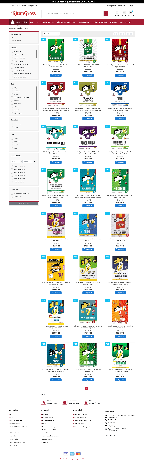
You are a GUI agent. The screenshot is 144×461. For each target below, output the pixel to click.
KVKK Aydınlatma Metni (49, 430)
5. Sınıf (15, 148)
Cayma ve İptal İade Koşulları (50, 436)
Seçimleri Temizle (24, 203)
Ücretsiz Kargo (18, 197)
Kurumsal (45, 410)
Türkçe (15, 88)
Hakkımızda (45, 414)
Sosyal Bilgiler (18, 113)
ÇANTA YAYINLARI (19, 67)
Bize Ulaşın (109, 412)
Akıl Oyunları (13, 430)
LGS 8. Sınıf (17, 142)
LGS (12, 38)
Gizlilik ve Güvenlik (47, 417)
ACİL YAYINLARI (18, 55)
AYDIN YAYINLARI (18, 61)
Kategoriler (13, 410)
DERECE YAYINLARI (19, 70)
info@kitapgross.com (113, 426)
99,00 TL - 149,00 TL (19, 166)
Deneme (16, 127)
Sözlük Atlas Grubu (15, 433)
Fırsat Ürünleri (14, 439)
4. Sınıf (15, 145)
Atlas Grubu (13, 445)
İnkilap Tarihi (17, 103)
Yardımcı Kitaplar (16, 40)
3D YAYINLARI (17, 51)
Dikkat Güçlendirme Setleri (17, 442)
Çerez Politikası (46, 433)
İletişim (130, 6)
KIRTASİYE (13, 436)
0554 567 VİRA (110, 423)
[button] (131, 13)
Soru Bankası (17, 124)
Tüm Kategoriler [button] (21, 22)
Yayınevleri (45, 442)
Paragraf (16, 110)
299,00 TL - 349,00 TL (19, 179)
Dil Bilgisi (16, 107)
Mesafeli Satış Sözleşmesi (49, 427)
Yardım (121, 6)
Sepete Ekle (56, 75)
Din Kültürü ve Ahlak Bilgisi (21, 97)
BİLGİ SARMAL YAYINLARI (21, 64)
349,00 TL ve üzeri (19, 182)
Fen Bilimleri (17, 91)
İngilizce (16, 94)
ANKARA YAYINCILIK (19, 58)
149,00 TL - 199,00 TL (19, 169)
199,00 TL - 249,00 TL (19, 172)
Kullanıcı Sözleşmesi (48, 420)
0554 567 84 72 (111, 420)
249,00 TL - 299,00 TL (19, 175)
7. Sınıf (15, 138)
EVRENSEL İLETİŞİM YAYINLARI (22, 74)
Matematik (17, 100)
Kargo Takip (111, 6)
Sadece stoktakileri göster (21, 193)
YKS (11, 414)
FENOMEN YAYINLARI (20, 77)
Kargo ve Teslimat (47, 439)
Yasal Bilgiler (78, 410)
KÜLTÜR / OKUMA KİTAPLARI (18, 427)
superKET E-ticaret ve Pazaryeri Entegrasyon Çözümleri (72, 459)
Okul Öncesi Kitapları (16, 420)
